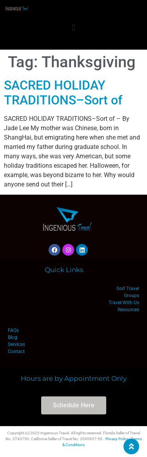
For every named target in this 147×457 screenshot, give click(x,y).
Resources (128, 309)
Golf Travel (127, 288)
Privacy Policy (117, 439)
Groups (131, 295)
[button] (73, 27)
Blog (12, 337)
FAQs (13, 330)
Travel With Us (124, 302)
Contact (16, 351)
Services (16, 344)
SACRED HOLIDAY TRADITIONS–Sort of (63, 93)
